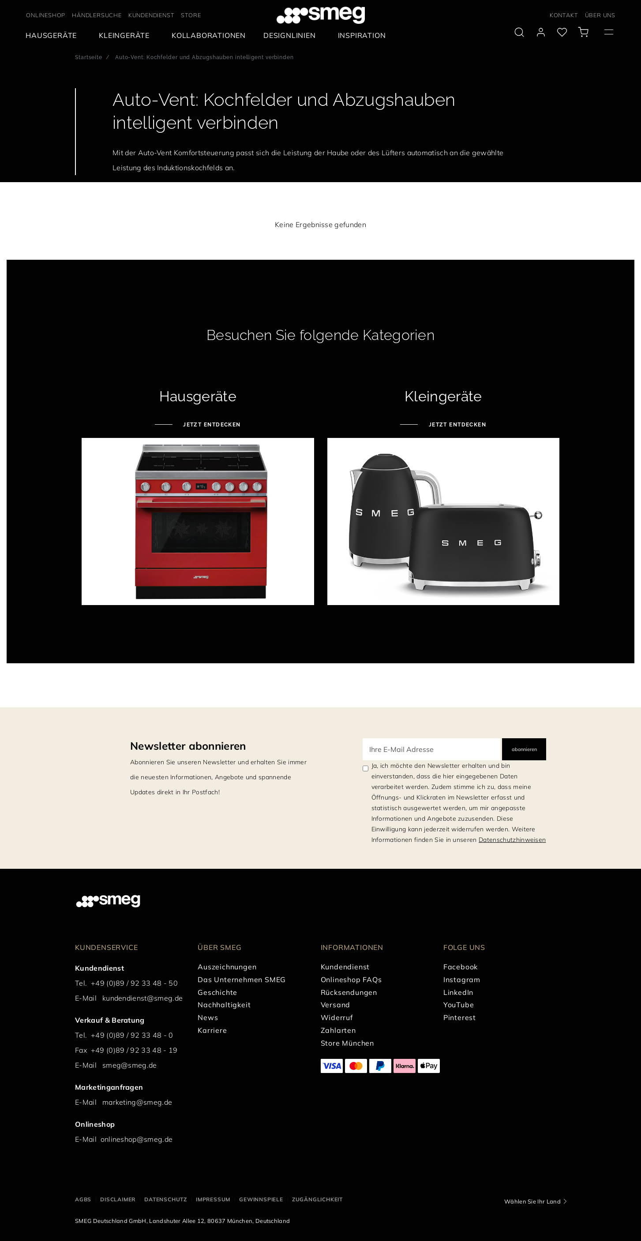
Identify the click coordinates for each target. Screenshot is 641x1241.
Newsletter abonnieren (188, 745)
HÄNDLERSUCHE (97, 15)
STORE (191, 15)
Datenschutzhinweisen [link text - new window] (512, 840)
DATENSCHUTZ (165, 1199)
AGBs (83, 1199)
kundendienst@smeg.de (142, 998)
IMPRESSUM (213, 1199)
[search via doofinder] (519, 32)
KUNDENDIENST (151, 15)
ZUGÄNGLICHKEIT (317, 1199)
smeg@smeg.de (129, 1065)
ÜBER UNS (600, 15)
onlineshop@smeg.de (137, 1139)
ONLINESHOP (45, 15)
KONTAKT (564, 15)
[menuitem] (53, 35)
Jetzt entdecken (211, 425)
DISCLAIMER (117, 1199)
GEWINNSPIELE (261, 1199)
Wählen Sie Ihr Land (532, 1201)
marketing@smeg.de (137, 1102)
